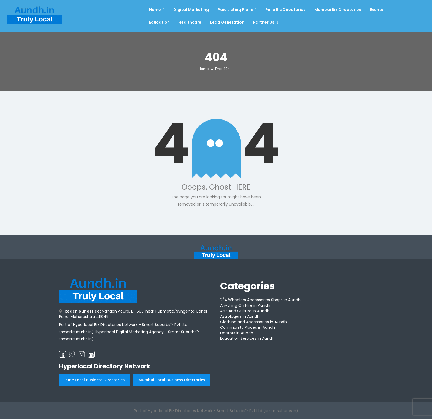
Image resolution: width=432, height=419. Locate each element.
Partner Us (263, 22)
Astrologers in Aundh (240, 316)
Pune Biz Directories (285, 9)
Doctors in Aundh (236, 333)
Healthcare (190, 22)
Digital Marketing (191, 9)
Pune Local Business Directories (94, 379)
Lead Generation (227, 22)
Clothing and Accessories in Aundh (253, 322)
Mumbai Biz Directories (337, 9)
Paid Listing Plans (235, 9)
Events (376, 9)
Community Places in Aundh (247, 327)
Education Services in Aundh (247, 338)
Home (155, 9)
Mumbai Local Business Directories (171, 379)
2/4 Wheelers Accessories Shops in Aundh (260, 300)
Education (159, 22)
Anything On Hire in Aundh (245, 305)
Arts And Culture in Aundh (244, 311)
